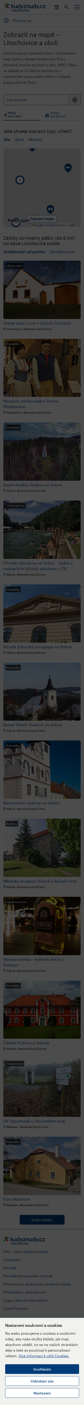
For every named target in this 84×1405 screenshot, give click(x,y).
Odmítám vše (42, 1381)
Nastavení (42, 1393)
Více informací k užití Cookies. (44, 1356)
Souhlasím (42, 1369)
